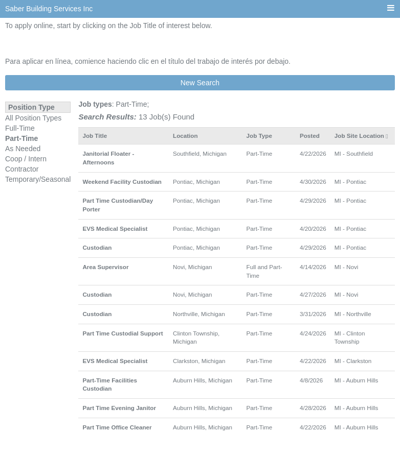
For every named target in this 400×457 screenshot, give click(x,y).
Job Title (94, 135)
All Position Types (33, 118)
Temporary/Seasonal (38, 179)
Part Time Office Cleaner (116, 427)
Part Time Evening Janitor (119, 407)
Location (185, 135)
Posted (310, 135)
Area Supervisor (105, 266)
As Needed (22, 149)
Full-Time (20, 128)
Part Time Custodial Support (122, 333)
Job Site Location (359, 135)
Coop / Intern (26, 159)
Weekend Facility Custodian (122, 181)
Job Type (259, 135)
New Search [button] (200, 83)
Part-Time (21, 138)
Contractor (21, 169)
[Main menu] (390, 8)
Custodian (97, 247)
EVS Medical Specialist (114, 228)
